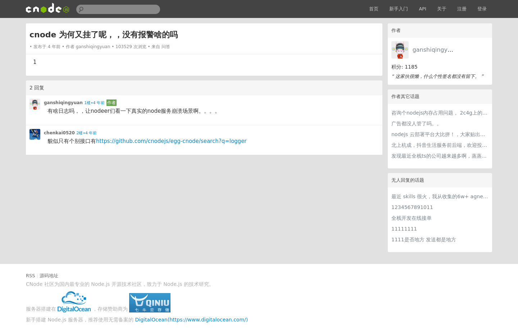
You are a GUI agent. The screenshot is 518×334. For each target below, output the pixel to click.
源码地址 (49, 275)
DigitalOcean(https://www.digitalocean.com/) (191, 320)
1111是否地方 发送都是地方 (423, 239)
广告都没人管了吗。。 (416, 123)
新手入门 (398, 8)
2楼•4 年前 (86, 133)
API (422, 8)
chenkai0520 (59, 132)
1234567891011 (412, 207)
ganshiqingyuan (435, 49)
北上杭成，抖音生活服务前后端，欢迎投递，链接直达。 (440, 145)
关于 (441, 8)
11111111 (404, 229)
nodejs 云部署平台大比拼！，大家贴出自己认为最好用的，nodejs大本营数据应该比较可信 (440, 134)
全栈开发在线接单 (411, 218)
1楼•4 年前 (94, 103)
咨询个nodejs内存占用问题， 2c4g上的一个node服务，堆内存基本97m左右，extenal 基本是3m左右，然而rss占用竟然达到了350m (440, 113)
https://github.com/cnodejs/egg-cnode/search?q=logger (171, 141)
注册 (462, 8)
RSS (30, 275)
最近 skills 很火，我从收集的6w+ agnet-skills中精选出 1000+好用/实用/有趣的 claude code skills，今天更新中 (440, 196)
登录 (482, 8)
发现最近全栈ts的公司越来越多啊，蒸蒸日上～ (440, 156)
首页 (373, 8)
